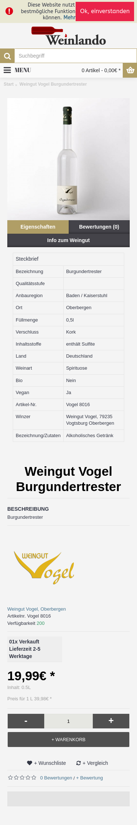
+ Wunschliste (50, 763)
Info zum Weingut (68, 240)
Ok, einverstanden (105, 11)
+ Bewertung (89, 778)
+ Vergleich (95, 763)
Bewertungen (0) (99, 227)
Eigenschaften (38, 227)
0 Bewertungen (56, 778)
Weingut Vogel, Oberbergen (36, 609)
